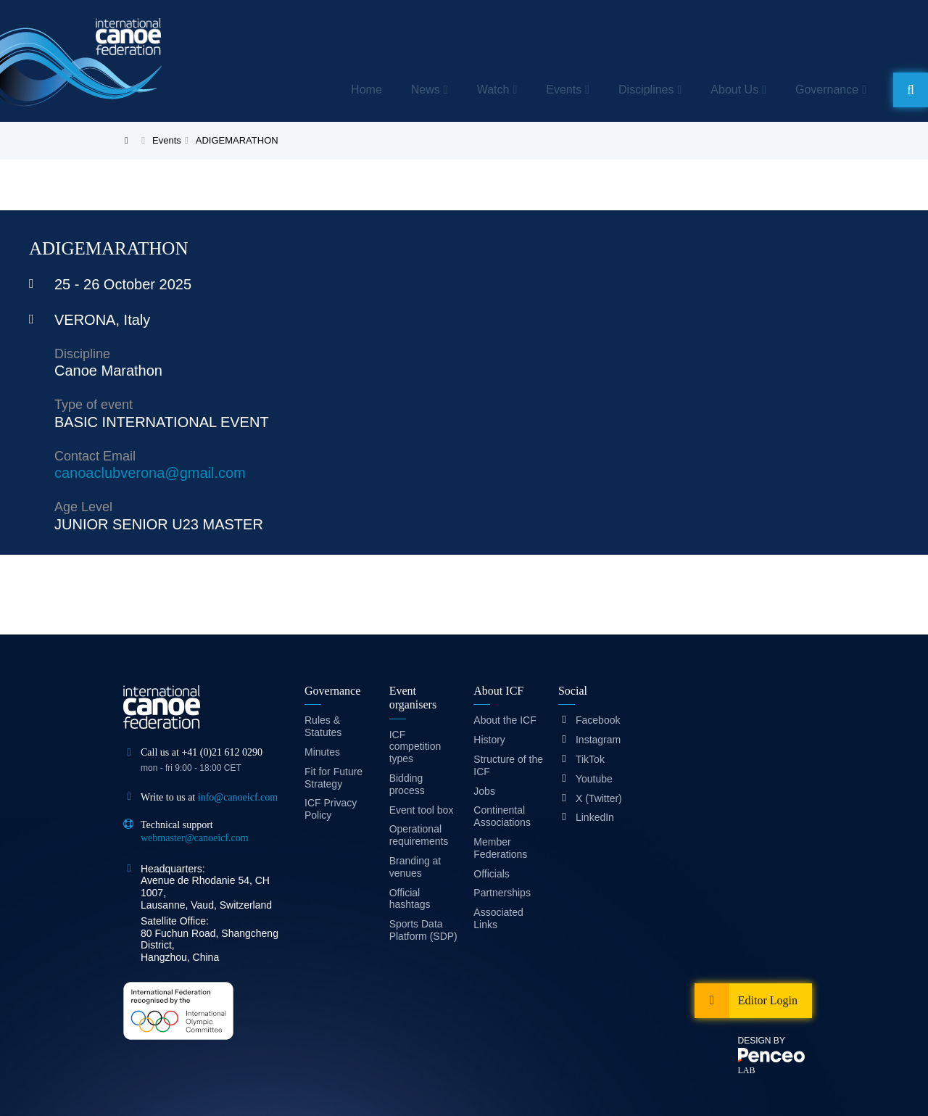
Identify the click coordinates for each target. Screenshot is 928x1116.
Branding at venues (415, 867)
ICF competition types (415, 747)
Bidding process (407, 784)
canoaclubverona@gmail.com (150, 473)
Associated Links (498, 918)
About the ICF (504, 720)
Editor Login (768, 1000)
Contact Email (95, 456)
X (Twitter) (599, 798)
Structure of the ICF (508, 765)
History (489, 739)
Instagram (598, 739)
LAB (746, 1070)
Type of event (93, 404)
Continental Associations (502, 816)
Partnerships (502, 892)
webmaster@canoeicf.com (195, 837)
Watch (493, 89)
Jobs (484, 791)
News (425, 89)
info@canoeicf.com (238, 797)
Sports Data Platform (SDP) (423, 930)
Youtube (594, 779)
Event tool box (421, 810)
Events (563, 89)
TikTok (590, 759)
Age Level (83, 507)
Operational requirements (419, 835)
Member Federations (500, 848)
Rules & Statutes (322, 726)
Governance (826, 89)
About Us (734, 89)
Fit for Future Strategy (333, 778)
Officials (491, 874)
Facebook (598, 720)
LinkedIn (595, 817)
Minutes (322, 752)
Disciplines (646, 89)
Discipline (82, 354)
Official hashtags (410, 899)
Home (366, 89)
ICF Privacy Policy (330, 809)
